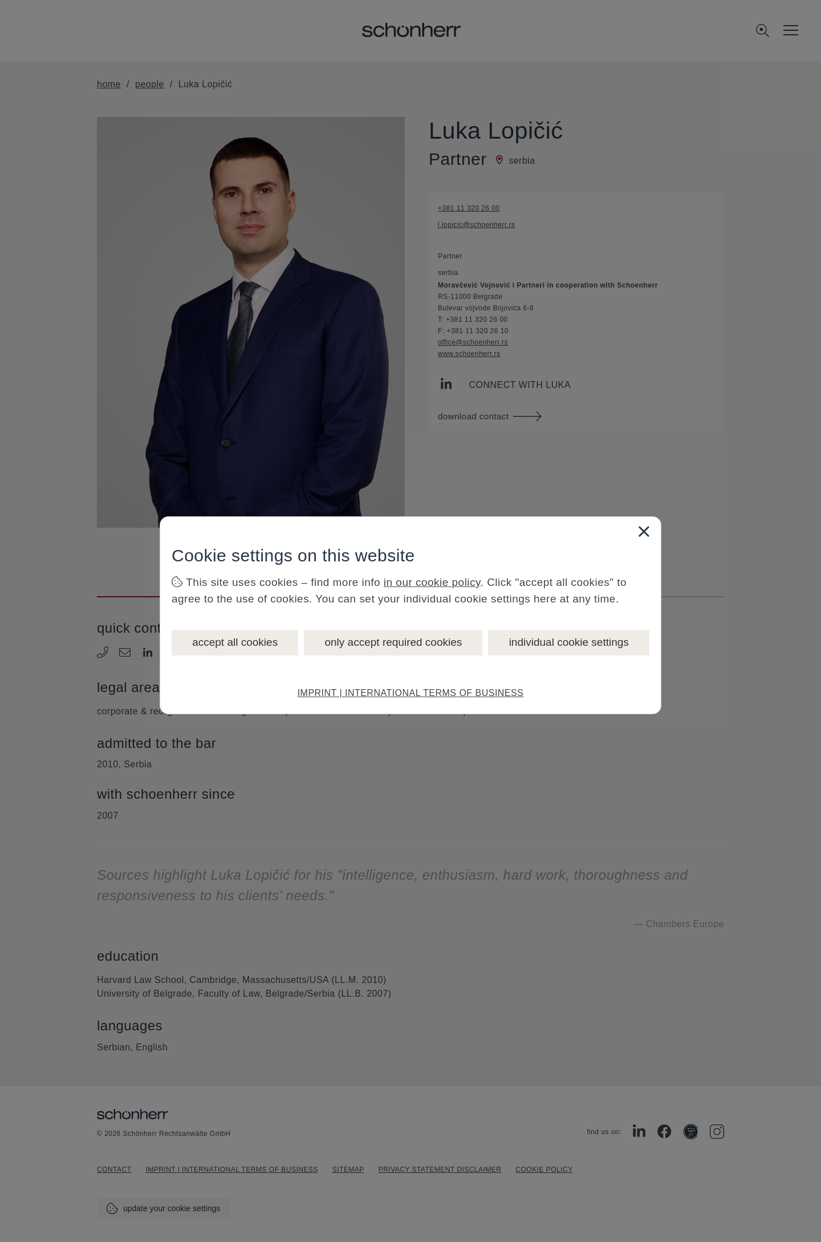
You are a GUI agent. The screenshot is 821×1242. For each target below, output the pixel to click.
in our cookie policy (432, 582)
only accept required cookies (393, 642)
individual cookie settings (569, 642)
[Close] (643, 531)
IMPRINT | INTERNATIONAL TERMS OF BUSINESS (411, 693)
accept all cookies (235, 642)
